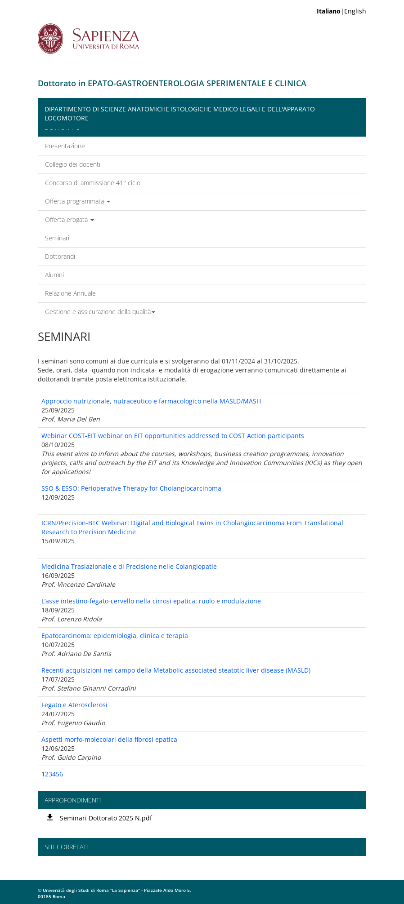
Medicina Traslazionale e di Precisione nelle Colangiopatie (129, 566)
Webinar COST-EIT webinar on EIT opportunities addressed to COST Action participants (172, 435)
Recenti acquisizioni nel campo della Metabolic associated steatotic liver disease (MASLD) (175, 670)
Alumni (54, 274)
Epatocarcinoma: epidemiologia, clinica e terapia (114, 635)
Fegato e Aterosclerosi (74, 704)
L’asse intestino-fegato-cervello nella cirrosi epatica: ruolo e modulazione (151, 601)
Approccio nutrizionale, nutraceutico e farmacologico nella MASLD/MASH (151, 401)
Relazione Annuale (70, 293)
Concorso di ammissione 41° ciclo (92, 182)
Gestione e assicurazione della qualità (100, 311)
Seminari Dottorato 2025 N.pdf (106, 818)
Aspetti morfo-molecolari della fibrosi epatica (109, 739)
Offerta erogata (69, 219)
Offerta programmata (77, 201)
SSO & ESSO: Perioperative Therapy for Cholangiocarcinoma (131, 488)
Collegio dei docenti (72, 164)
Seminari (57, 238)
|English (341, 11)
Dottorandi (60, 256)
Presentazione (65, 146)
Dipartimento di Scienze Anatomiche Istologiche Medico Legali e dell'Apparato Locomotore (180, 113)
